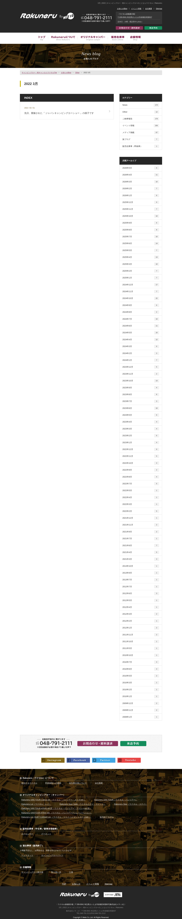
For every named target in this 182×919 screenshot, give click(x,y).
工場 (71, 872)
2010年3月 (140, 682)
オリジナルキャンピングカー (92, 38)
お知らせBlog (122, 9)
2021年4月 (140, 552)
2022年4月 (140, 497)
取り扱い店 (56, 872)
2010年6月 (140, 669)
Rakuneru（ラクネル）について (38, 778)
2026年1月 (140, 195)
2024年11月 (140, 291)
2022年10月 (140, 463)
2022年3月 (140, 504)
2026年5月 (140, 168)
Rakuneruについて (62, 38)
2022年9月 (140, 470)
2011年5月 (140, 648)
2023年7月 (140, 401)
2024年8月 (140, 312)
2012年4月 (140, 607)
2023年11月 (140, 374)
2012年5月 (140, 600)
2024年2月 (140, 353)
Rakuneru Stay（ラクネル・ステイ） (130, 804)
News (140, 105)
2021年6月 (140, 545)
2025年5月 (140, 250)
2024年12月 (140, 284)
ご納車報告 (140, 118)
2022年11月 (140, 456)
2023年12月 (140, 367)
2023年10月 (140, 380)
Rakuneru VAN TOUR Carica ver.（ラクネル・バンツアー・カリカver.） (53, 800)
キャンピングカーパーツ (52, 855)
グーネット (46, 834)
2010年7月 (140, 662)
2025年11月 (140, 209)
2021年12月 (140, 518)
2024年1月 (140, 360)
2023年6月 (140, 408)
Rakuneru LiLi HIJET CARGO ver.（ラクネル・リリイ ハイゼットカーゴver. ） (56, 817)
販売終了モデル (107, 817)
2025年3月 (140, 264)
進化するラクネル (29, 783)
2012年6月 (140, 593)
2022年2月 (140, 511)
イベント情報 (136, 9)
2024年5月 (140, 332)
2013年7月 (140, 579)
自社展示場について (78, 783)
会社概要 (148, 9)
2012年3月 (140, 614)
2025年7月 (140, 236)
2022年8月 (140, 477)
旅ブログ (140, 139)
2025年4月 (140, 257)
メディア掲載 (140, 132)
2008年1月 (140, 717)
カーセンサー (27, 834)
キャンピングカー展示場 (32, 872)
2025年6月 (140, 243)
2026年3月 (140, 181)
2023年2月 (140, 435)
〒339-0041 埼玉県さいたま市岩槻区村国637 (135, 17)
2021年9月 (140, 531)
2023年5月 (140, 415)
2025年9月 (140, 223)
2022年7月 (140, 483)
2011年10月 (140, 641)
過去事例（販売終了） (33, 845)
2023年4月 (140, 421)
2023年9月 (140, 387)
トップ (43, 38)
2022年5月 (140, 490)
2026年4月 (140, 174)
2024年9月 (140, 305)
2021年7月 (140, 538)
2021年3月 (140, 559)
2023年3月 (140, 428)
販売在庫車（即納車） (140, 146)
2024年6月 (140, 325)
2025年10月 (140, 216)
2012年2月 (140, 621)
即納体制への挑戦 (53, 783)
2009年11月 (140, 710)
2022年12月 (140, 449)
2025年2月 (140, 271)
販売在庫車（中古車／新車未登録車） (117, 38)
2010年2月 (140, 689)
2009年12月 (140, 703)
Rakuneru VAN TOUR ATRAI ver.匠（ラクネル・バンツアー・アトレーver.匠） (56, 808)
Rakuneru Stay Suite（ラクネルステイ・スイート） (83, 804)
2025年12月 (140, 202)
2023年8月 (140, 394)
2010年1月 (140, 696)
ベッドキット (27, 855)
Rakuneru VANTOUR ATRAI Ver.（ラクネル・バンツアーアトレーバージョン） (56, 813)
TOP (64, 884)
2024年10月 (140, 298)
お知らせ (76, 884)
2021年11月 (140, 524)
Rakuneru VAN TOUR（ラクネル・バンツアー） (115, 800)
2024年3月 (140, 346)
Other (77, 73)
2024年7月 (140, 319)
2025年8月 (140, 229)
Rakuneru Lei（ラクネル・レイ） (36, 804)
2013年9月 (140, 573)
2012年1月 (140, 627)
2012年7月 (140, 586)
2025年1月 (140, 277)
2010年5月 (140, 675)
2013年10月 (140, 566)
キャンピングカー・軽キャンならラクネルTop (39, 73)
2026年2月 (140, 188)
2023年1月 (140, 442)
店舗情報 (134, 38)
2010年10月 (140, 655)
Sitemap (159, 9)
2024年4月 (140, 339)
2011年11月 (140, 634)
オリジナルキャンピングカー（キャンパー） (44, 795)
